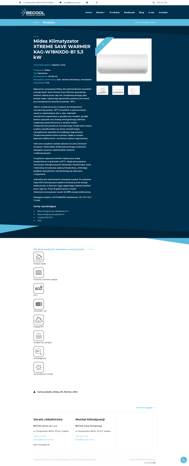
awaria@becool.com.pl (43, 439)
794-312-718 (39, 436)
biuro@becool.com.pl (70, 2)
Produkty (115, 12)
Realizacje (129, 12)
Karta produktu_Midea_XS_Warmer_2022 (55, 392)
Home (88, 12)
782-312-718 (81, 436)
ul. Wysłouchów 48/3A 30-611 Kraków (36, 2)
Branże (100, 12)
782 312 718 (160, 2)
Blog (141, 12)
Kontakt (163, 12)
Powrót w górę (146, 407)
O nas (151, 12)
